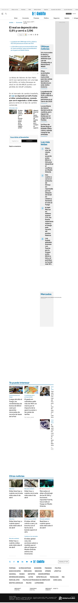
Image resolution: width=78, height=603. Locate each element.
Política (46, 18)
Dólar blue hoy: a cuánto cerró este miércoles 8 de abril (16, 494)
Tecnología (54, 577)
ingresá (74, 13)
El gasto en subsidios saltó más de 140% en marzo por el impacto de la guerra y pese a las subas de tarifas (30, 406)
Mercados (28, 571)
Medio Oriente (37, 9)
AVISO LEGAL (57, 580)
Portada (12, 568)
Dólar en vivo (15, 9)
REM (30, 9)
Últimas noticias (25, 568)
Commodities (53, 297)
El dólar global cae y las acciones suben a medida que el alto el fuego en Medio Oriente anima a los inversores (31, 546)
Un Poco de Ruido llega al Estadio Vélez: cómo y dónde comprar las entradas (46, 129)
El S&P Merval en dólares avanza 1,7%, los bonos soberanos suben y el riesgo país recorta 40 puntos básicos (49, 221)
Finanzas (36, 18)
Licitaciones (39, 583)
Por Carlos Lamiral (29, 417)
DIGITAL (18, 589)
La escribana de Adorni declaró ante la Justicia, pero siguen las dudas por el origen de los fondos (46, 113)
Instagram (18, 561)
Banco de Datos (15, 571)
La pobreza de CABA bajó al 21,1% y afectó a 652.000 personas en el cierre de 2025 (24, 42)
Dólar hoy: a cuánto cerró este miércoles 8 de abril (31, 494)
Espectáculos (41, 577)
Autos (30, 577)
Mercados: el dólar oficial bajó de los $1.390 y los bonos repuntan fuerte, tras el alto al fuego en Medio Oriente (46, 498)
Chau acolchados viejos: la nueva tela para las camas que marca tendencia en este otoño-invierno (46, 79)
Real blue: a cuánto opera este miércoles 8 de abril (46, 524)
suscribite (68, 13)
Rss (63, 577)
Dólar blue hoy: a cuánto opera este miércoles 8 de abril (15, 524)
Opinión (66, 18)
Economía (26, 18)
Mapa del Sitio (14, 580)
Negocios (57, 18)
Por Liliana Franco (52, 448)
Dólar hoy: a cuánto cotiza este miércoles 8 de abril (15, 544)
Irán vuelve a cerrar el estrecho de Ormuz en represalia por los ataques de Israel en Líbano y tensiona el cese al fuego (49, 190)
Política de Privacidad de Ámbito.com (36, 580)
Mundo (22, 574)
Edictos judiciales (16, 583)
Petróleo (23, 9)
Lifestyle (57, 571)
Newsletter (63, 561)
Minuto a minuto (45, 489)
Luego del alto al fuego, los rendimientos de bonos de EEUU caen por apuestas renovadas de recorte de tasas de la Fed (15, 408)
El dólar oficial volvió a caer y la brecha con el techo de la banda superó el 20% (20, 119)
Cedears (59, 297)
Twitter (10, 561)
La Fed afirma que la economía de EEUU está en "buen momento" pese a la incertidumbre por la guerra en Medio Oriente (24, 48)
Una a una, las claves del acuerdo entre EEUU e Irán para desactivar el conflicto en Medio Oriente (49, 160)
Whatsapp (31, 561)
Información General (17, 577)
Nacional (12, 574)
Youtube (27, 561)
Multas (28, 583)
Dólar (16, 18)
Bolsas (48, 297)
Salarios (46, 9)
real (13, 96)
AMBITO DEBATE (51, 589)
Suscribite (29, 140)
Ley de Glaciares (68, 9)
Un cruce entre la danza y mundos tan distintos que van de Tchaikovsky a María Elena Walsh (46, 60)
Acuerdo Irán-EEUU (56, 9)
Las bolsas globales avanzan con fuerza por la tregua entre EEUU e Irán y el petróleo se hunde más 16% (48, 251)
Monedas (43, 297)
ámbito (11, 22)
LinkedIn (22, 561)
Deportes (31, 574)
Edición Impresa (44, 574)
